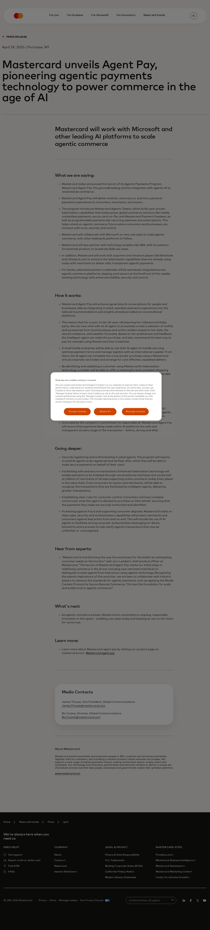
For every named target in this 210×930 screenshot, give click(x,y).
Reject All (105, 411)
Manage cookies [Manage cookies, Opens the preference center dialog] (135, 411)
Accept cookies (77, 411)
